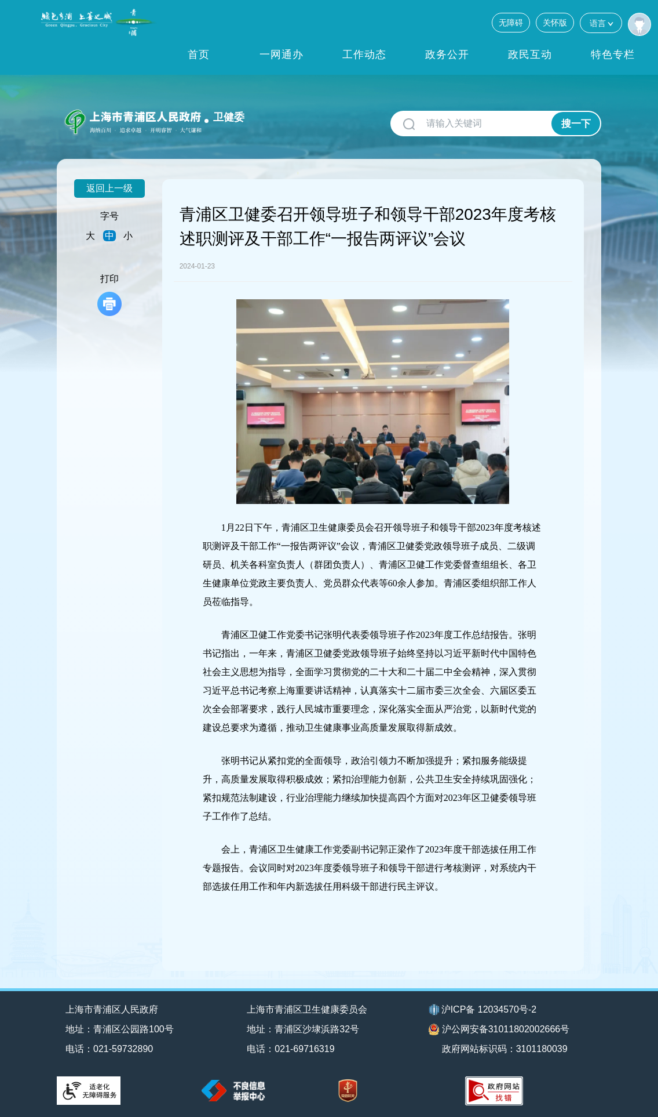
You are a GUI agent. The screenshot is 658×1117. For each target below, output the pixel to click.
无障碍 (511, 22)
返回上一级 (109, 188)
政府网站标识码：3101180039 (505, 1049)
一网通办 (281, 54)
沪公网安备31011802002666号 (499, 1029)
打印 (109, 295)
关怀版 (555, 22)
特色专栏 (613, 54)
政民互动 (530, 54)
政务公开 (447, 54)
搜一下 (576, 123)
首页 (199, 54)
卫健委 (228, 117)
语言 (601, 23)
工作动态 (364, 54)
